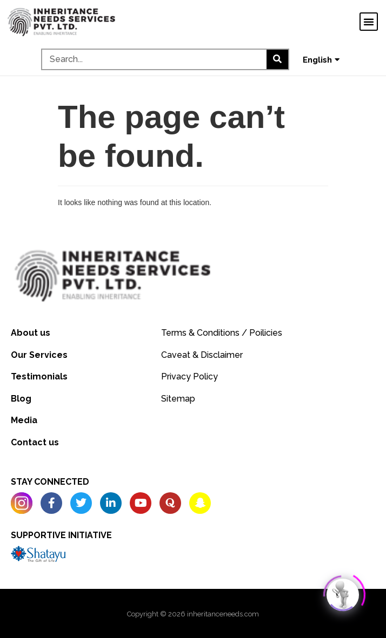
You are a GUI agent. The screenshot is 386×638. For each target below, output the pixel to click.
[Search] (277, 59)
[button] (369, 21)
